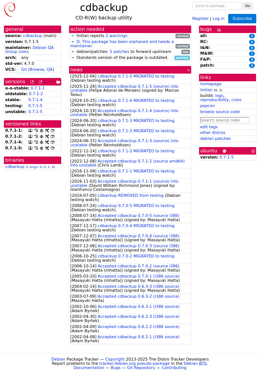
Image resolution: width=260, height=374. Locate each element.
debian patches (215, 138)
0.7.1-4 (35, 99)
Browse (37, 69)
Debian (58, 359)
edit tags (209, 127)
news (76, 70)
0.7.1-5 (35, 105)
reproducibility (214, 99)
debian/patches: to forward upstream (130, 52)
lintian (206, 89)
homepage (210, 84)
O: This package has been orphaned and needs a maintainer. (122, 43)
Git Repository (141, 367)
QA (50, 69)
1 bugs (32, 167)
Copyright (115, 359)
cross (236, 99)
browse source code (220, 111)
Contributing (174, 367)
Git (24, 69)
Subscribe (242, 18)
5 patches (119, 51)
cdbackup (32, 35)
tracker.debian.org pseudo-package (134, 363)
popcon (207, 105)
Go (247, 6)
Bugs (116, 367)
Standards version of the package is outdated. (130, 58)
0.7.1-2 (36, 93)
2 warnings (117, 35)
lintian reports (130, 36)
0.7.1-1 (38, 88)
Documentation (89, 367)
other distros (212, 132)
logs (219, 95)
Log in (218, 18)
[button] (73, 35)
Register (200, 18)
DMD (24, 52)
